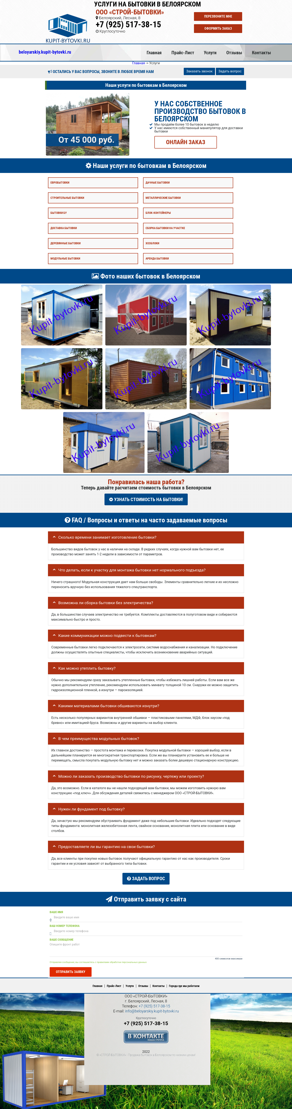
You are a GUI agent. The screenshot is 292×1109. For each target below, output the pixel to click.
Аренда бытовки (157, 258)
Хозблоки (152, 243)
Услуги (210, 52)
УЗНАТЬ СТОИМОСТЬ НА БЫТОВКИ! (146, 499)
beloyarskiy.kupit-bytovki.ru (45, 52)
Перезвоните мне (218, 16)
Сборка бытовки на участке (165, 228)
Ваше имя (56, 910)
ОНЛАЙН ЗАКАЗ (185, 142)
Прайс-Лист (182, 52)
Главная (154, 52)
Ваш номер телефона (64, 924)
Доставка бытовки (63, 228)
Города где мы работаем (184, 984)
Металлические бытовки (163, 197)
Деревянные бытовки (65, 243)
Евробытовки (59, 182)
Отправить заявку (70, 970)
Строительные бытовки (67, 197)
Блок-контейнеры (158, 213)
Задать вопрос (230, 71)
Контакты (261, 52)
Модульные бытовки (65, 258)
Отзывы (234, 52)
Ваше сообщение (61, 938)
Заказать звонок (199, 71)
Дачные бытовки (158, 182)
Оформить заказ (218, 28)
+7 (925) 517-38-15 (128, 24)
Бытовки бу (58, 213)
